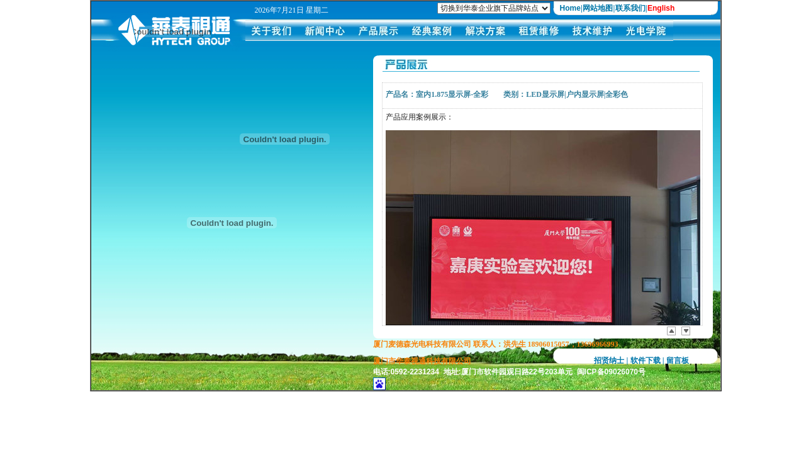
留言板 (677, 360)
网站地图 (598, 8)
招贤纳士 (609, 360)
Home (570, 8)
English (660, 8)
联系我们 (630, 8)
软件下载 (645, 360)
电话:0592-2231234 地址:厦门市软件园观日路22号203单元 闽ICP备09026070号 (509, 371)
